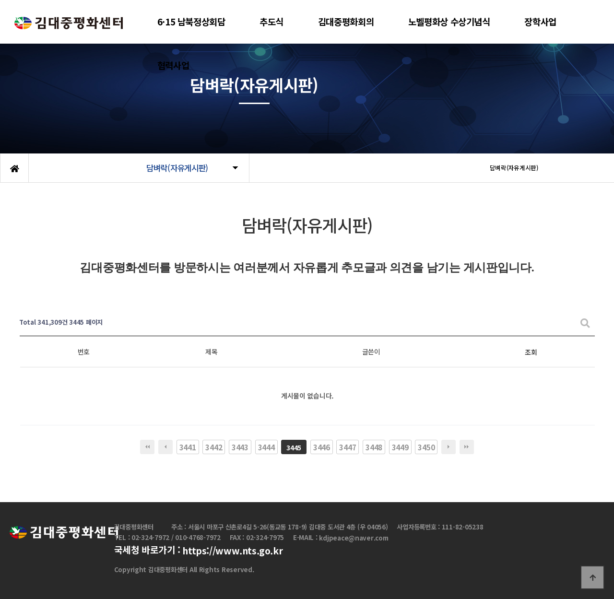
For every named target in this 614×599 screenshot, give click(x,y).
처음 (147, 447)
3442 (213, 447)
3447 (347, 447)
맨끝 (467, 447)
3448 (374, 447)
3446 (321, 447)
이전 (165, 447)
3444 (266, 447)
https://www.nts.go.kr (232, 551)
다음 (448, 447)
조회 (531, 352)
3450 (426, 447)
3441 (187, 447)
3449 (400, 447)
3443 (240, 447)
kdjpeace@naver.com (353, 537)
